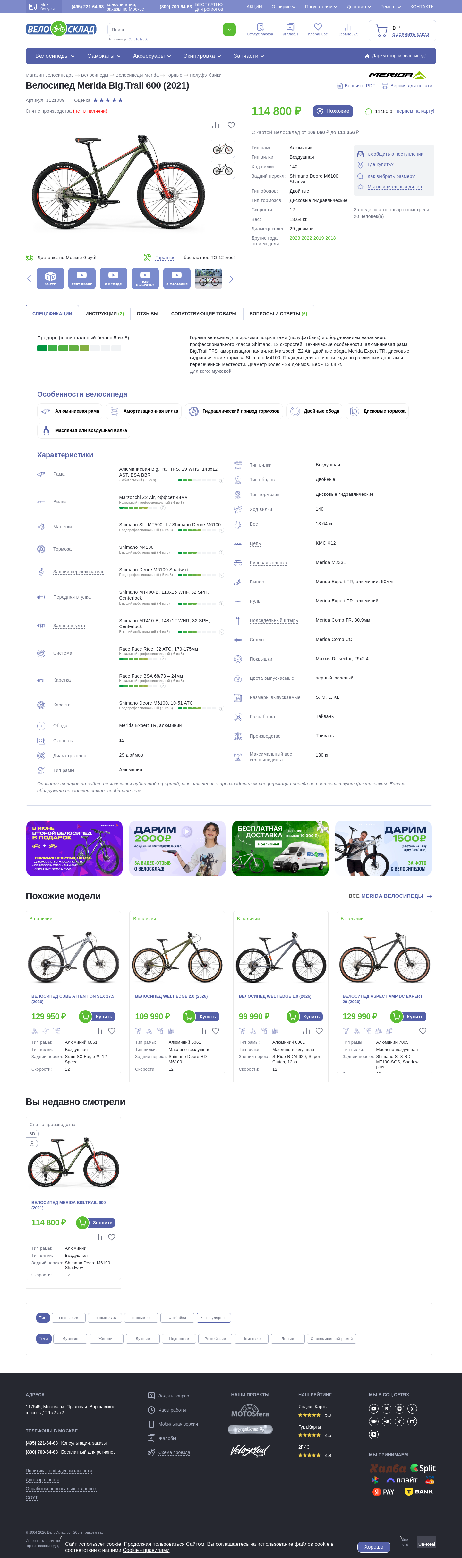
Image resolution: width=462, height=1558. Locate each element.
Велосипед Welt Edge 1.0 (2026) (275, 996)
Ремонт (388, 6)
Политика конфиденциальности (59, 1470)
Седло (257, 639)
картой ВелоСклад (278, 132)
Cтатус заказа (260, 29)
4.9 (314, 1455)
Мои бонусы (42, 7)
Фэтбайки (177, 1318)
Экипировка (199, 56)
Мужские (70, 1339)
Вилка (60, 501)
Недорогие (179, 1339)
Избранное (318, 29)
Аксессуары (149, 56)
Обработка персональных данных (61, 1488)
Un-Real (426, 1544)
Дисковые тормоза (378, 411)
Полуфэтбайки (206, 75)
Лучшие (143, 1339)
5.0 (314, 1415)
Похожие (333, 111)
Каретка (62, 680)
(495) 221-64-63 (42, 1443)
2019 (318, 238)
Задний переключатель (78, 571)
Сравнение (348, 29)
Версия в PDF (356, 86)
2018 (330, 238)
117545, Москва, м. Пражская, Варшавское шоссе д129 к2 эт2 (70, 1409)
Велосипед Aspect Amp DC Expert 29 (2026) (383, 999)
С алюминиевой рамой (332, 1339)
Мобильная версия (178, 1424)
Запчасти (246, 56)
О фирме (281, 6)
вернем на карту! (415, 111)
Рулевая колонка (268, 562)
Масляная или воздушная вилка (84, 430)
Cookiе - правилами (146, 1550)
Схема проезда (174, 1452)
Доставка (356, 6)
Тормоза (62, 549)
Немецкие (252, 1339)
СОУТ (32, 1497)
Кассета (62, 704)
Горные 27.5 (105, 1318)
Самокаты (101, 56)
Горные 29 (141, 1318)
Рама (59, 474)
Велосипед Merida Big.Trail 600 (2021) (68, 1205)
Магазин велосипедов (50, 75)
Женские (106, 1339)
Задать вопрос (173, 1395)
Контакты (422, 6)
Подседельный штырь (274, 620)
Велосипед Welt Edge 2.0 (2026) (171, 996)
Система (62, 653)
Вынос (257, 581)
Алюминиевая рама (70, 411)
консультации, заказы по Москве (108, 7)
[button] (29, 278)
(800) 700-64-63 (42, 1452)
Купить (104, 1016)
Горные (174, 75)
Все (387, 896)
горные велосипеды (42, 1546)
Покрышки (261, 658)
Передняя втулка (72, 597)
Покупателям (318, 6)
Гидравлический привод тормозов (234, 411)
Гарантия (165, 257)
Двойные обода (314, 411)
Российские (215, 1339)
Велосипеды (52, 56)
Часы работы (172, 1410)
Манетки (62, 526)
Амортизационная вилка (144, 411)
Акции (254, 6)
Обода (60, 725)
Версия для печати (407, 86)
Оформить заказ (411, 35)
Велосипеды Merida (137, 75)
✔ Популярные (213, 1318)
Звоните (102, 1222)
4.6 (314, 1435)
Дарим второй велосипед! (399, 55)
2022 (307, 238)
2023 (295, 238)
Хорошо (373, 1547)
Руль (255, 601)
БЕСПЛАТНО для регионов (191, 7)
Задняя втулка (69, 625)
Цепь (255, 543)
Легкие (288, 1339)
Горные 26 (68, 1318)
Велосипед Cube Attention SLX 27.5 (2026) (72, 999)
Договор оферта (42, 1479)
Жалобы (290, 29)
